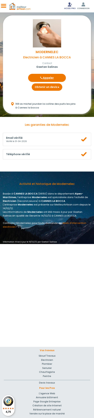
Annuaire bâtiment (47, 397)
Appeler (47, 78)
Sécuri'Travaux (47, 355)
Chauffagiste (47, 372)
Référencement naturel (47, 409)
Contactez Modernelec (17, 223)
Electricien (47, 360)
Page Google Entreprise (47, 401)
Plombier (47, 363)
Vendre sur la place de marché (47, 413)
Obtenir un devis (47, 87)
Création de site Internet (47, 405)
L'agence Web (47, 393)
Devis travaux (47, 382)
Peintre (47, 376)
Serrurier (47, 368)
